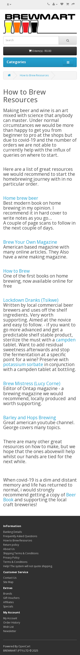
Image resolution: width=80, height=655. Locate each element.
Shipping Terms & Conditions (20, 553)
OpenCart (24, 646)
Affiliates (8, 602)
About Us (9, 549)
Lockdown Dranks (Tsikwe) (30, 300)
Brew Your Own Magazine (30, 242)
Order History (11, 622)
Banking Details (12, 532)
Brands (7, 593)
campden (66, 340)
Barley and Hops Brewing (29, 418)
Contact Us (9, 578)
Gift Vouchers (11, 598)
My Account (10, 618)
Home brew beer (20, 198)
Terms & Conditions (15, 562)
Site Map (8, 582)
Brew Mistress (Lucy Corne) (31, 383)
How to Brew (16, 271)
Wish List (8, 627)
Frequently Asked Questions (20, 536)
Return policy (11, 545)
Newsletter (9, 631)
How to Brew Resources (34, 75)
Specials (8, 606)
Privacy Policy (11, 557)
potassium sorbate (23, 364)
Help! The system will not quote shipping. (28, 566)
